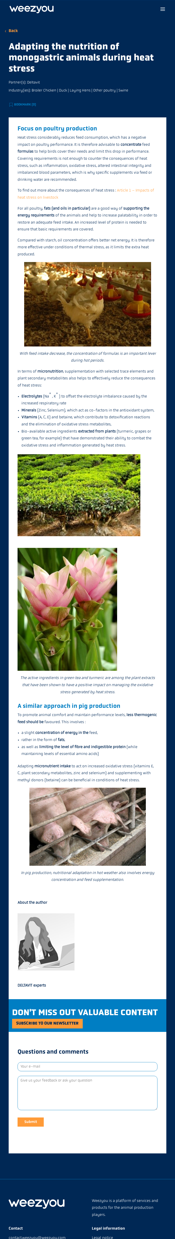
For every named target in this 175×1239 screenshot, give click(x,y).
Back (13, 31)
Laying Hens (80, 90)
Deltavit (33, 82)
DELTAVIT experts (32, 985)
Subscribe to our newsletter (52, 1024)
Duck (63, 90)
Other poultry (104, 90)
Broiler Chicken (44, 90)
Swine (123, 90)
